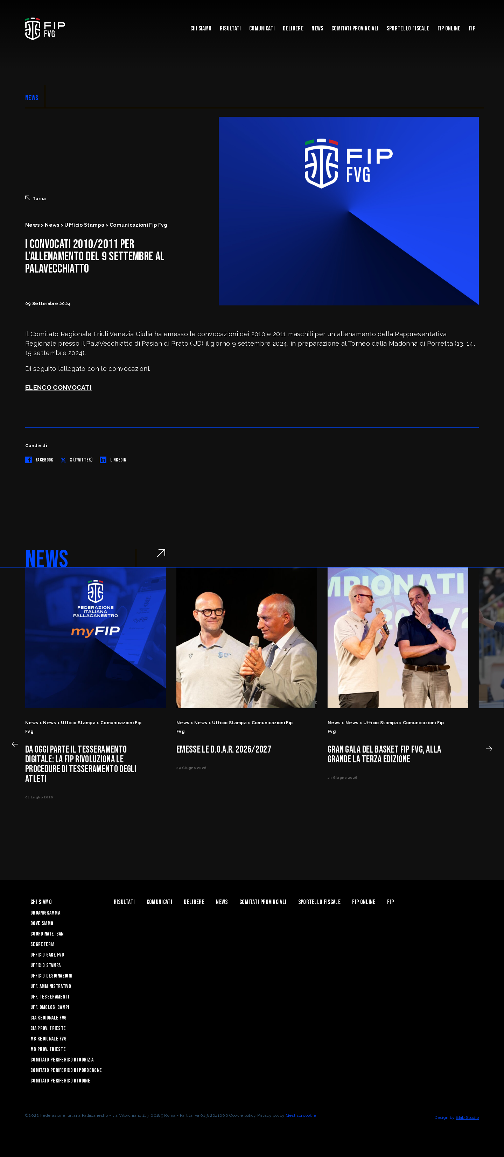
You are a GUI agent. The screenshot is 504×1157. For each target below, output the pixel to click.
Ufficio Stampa (45, 965)
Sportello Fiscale (408, 28)
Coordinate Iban (47, 934)
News (317, 28)
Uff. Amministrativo (50, 986)
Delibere (293, 28)
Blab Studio (467, 1117)
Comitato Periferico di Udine (60, 1081)
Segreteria (42, 944)
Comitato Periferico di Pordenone (66, 1070)
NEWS (31, 98)
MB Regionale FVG (48, 1039)
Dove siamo (41, 923)
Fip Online (449, 28)
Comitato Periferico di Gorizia (62, 1060)
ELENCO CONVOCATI (58, 387)
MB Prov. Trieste (48, 1049)
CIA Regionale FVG (48, 1018)
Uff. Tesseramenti (49, 997)
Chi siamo (201, 28)
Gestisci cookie (301, 1115)
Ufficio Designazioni (51, 976)
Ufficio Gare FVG (47, 955)
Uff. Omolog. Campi (49, 1007)
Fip (472, 28)
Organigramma (45, 913)
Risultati (230, 28)
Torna (35, 198)
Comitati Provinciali (354, 28)
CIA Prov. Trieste (48, 1028)
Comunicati (262, 28)
